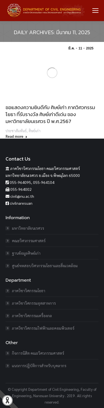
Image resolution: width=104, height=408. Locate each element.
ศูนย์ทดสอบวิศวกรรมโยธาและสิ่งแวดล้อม (45, 265)
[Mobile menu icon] (95, 10)
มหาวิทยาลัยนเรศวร (28, 228)
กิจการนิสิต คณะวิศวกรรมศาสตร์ (38, 353)
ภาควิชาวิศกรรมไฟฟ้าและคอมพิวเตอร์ (43, 328)
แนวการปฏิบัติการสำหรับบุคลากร (39, 365)
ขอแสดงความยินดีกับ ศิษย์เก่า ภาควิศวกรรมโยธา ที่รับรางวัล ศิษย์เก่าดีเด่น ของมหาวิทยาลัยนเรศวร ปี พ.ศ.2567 (50, 114)
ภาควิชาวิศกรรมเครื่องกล (32, 315)
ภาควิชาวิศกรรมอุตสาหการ (34, 303)
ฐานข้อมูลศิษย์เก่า (26, 253)
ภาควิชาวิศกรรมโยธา (28, 290)
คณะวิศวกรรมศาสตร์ (28, 240)
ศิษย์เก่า (34, 130)
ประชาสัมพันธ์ (16, 130)
